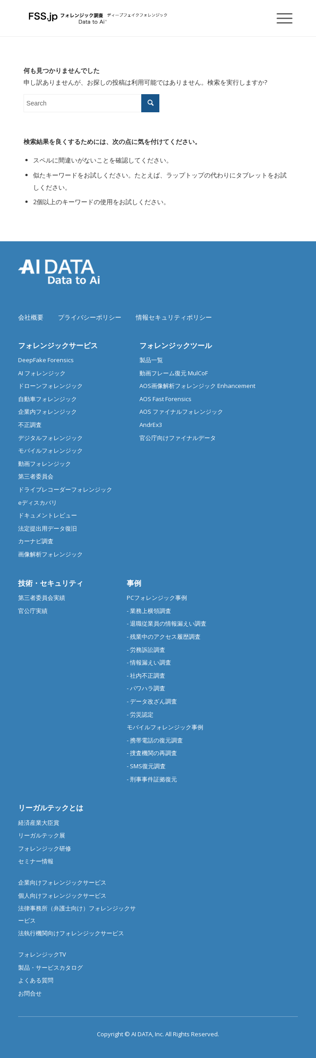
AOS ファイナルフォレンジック (181, 411)
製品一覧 (151, 360)
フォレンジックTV (42, 954)
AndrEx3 (150, 425)
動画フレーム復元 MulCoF (173, 373)
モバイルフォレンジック (50, 450)
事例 (134, 583)
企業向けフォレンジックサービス (62, 882)
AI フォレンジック (42, 373)
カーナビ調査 (35, 541)
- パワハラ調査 (146, 688)
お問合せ (30, 993)
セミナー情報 (35, 861)
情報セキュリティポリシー (174, 317)
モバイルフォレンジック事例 (165, 727)
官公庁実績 (33, 611)
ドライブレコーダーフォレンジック (65, 489)
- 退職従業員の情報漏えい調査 (166, 623)
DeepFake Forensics (46, 360)
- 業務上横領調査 (149, 611)
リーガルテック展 (41, 835)
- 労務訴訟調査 (146, 650)
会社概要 (30, 317)
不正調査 (30, 425)
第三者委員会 (35, 476)
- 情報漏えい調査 (149, 662)
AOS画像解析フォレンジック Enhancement (197, 386)
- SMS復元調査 (146, 766)
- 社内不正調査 (146, 675)
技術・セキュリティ (50, 583)
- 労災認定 (140, 714)
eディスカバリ (37, 502)
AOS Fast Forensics (165, 399)
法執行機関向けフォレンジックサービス (71, 933)
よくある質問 (35, 980)
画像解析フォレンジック (50, 554)
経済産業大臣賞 (38, 823)
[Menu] (280, 18)
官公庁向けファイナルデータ (177, 438)
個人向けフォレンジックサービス (62, 895)
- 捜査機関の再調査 (152, 753)
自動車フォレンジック (47, 399)
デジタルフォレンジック (50, 438)
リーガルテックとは (50, 808)
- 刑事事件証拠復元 (152, 779)
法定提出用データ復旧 (47, 528)
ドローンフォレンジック (50, 386)
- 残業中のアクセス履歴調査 (164, 636)
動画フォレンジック (44, 464)
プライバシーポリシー (89, 317)
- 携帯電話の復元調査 (155, 740)
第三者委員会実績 (41, 598)
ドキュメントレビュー (47, 515)
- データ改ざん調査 (152, 701)
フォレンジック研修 (44, 848)
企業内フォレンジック (47, 411)
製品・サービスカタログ (50, 967)
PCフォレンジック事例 (157, 598)
